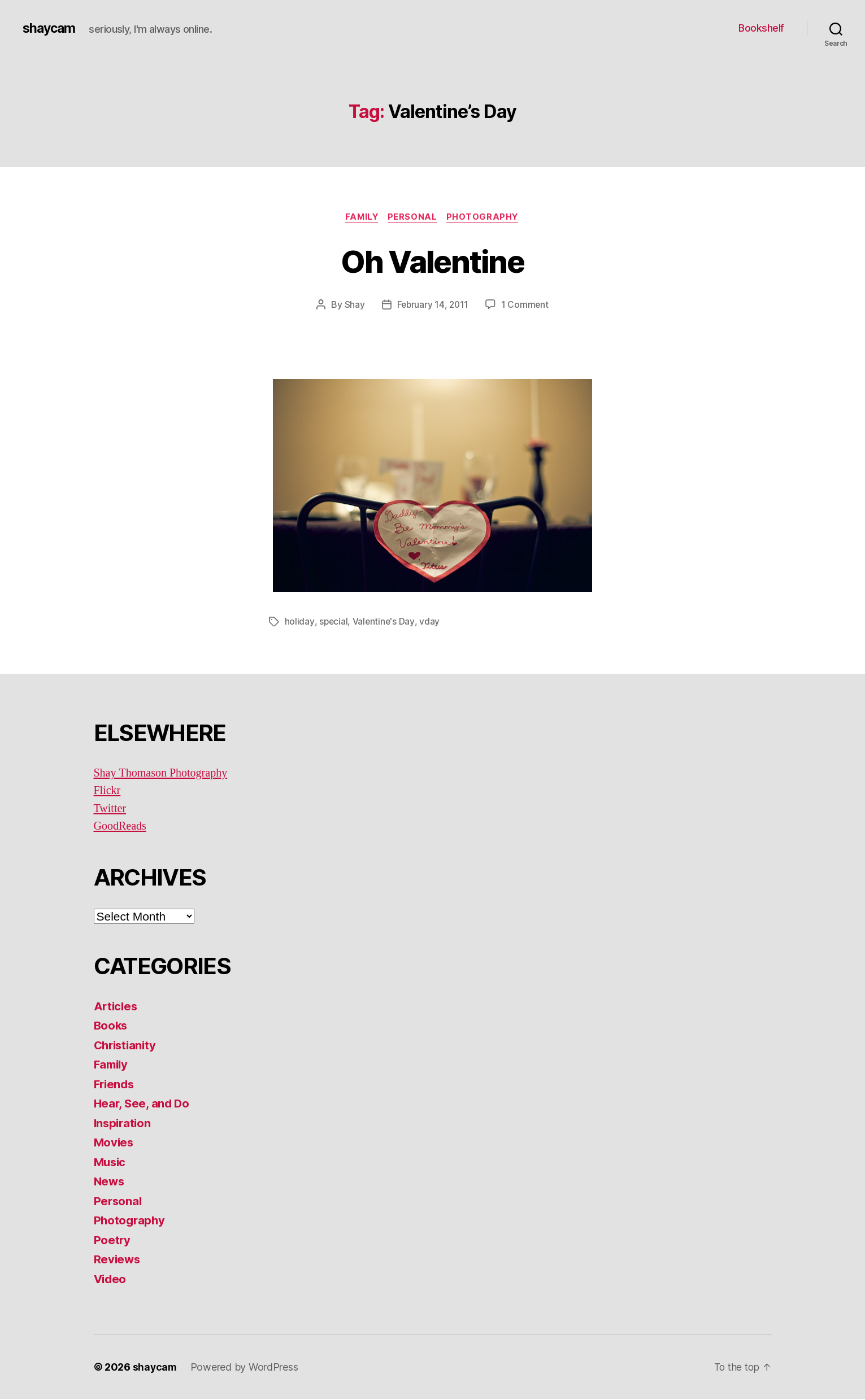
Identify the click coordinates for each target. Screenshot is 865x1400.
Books (111, 1026)
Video (111, 1279)
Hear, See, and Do (143, 1104)
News (110, 1182)
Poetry (112, 1240)
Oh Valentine (432, 260)
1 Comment (526, 305)
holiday (299, 622)
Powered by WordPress (245, 1368)
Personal (413, 217)
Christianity (127, 1046)
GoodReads (121, 827)
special (333, 622)
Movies (114, 1143)
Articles (117, 1007)
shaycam (50, 28)
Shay (353, 305)
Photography (485, 217)
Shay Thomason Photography (164, 773)
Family (360, 217)
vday (430, 622)
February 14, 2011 (432, 305)
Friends (115, 1085)
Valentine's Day (384, 622)
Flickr (108, 791)
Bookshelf (761, 28)
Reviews (118, 1260)
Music (111, 1162)
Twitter (111, 809)
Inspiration (124, 1123)
